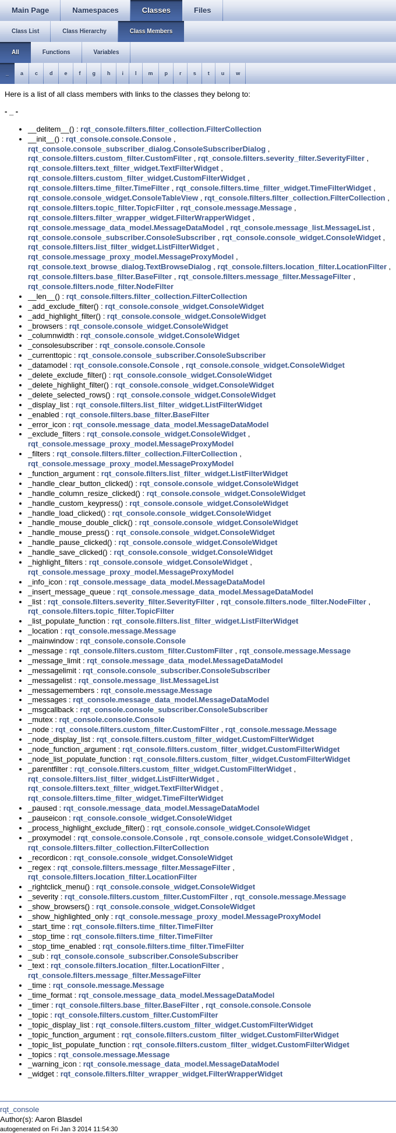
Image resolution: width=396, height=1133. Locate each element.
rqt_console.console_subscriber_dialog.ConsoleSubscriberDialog (147, 149)
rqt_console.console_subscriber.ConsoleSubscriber (121, 237)
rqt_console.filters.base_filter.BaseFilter (100, 276)
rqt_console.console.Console (118, 139)
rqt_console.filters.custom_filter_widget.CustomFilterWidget (136, 178)
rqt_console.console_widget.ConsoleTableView (113, 197)
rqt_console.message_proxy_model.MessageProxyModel (131, 256)
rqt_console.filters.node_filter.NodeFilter (101, 286)
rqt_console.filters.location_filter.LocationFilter (302, 266)
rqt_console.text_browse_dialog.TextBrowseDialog (119, 266)
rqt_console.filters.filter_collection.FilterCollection (170, 129)
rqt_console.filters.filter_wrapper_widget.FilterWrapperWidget (139, 217)
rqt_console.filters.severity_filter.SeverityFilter (281, 158)
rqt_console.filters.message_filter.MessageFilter (264, 276)
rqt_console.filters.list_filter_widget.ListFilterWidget (121, 246)
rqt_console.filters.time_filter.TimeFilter (98, 188)
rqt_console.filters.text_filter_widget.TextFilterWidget (123, 168)
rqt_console (19, 1109)
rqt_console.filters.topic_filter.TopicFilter (101, 207)
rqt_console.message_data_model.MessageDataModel (126, 227)
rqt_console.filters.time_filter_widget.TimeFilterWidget (274, 188)
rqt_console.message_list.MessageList (301, 227)
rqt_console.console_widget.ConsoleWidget (301, 237)
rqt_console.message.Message (236, 207)
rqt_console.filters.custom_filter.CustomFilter (110, 158)
